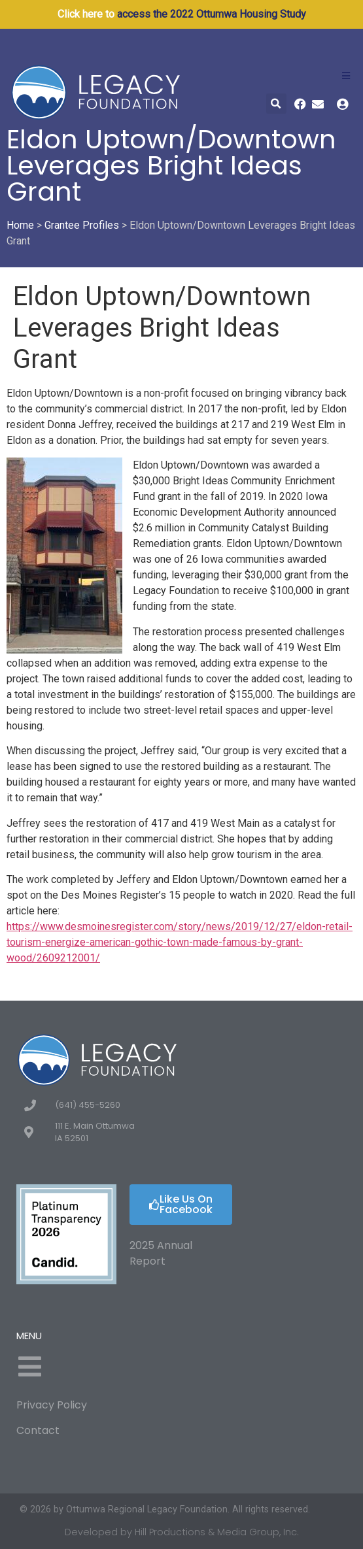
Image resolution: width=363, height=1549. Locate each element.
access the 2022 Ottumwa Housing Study (211, 14)
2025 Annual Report (161, 1253)
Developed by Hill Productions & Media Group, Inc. (182, 1532)
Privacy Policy (51, 1404)
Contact (38, 1430)
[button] (276, 103)
